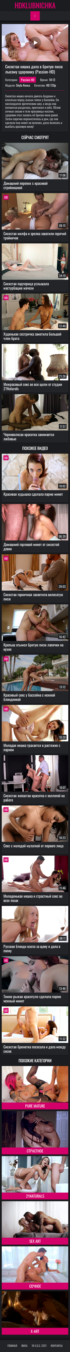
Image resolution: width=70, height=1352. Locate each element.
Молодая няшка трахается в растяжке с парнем (31, 747)
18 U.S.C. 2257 (39, 1346)
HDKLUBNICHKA (35, 5)
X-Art (35, 1331)
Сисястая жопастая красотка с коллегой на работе (34, 798)
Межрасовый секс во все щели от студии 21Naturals (32, 386)
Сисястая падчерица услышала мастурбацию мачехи (26, 286)
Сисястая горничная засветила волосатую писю (33, 596)
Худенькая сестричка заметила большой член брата (32, 336)
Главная (12, 1346)
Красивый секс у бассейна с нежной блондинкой (29, 697)
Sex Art (35, 1241)
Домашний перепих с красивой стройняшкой (25, 185)
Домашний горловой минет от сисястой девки (31, 546)
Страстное (35, 1151)
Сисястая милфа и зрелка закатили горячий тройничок (34, 235)
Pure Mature (35, 1106)
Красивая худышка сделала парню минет (33, 494)
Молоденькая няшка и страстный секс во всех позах (32, 898)
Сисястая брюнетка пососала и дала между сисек (34, 1049)
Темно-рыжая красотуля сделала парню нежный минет (32, 998)
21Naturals (35, 1196)
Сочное (35, 1286)
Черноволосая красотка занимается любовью (28, 436)
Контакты (57, 1346)
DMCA (24, 1346)
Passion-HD (27, 79)
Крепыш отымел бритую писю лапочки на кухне (33, 647)
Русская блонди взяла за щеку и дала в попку (31, 948)
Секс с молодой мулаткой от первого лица (33, 845)
